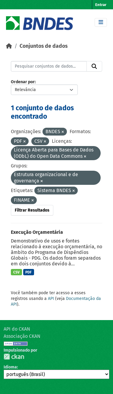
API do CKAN (17, 329)
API (51, 298)
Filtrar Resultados (32, 210)
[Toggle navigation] (101, 22)
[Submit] (94, 66)
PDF (28, 272)
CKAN (14, 356)
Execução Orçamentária (37, 232)
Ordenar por (23, 81)
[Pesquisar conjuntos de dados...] (49, 66)
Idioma (10, 367)
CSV (16, 272)
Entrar (100, 4)
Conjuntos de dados (43, 46)
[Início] (9, 46)
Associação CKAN (22, 336)
